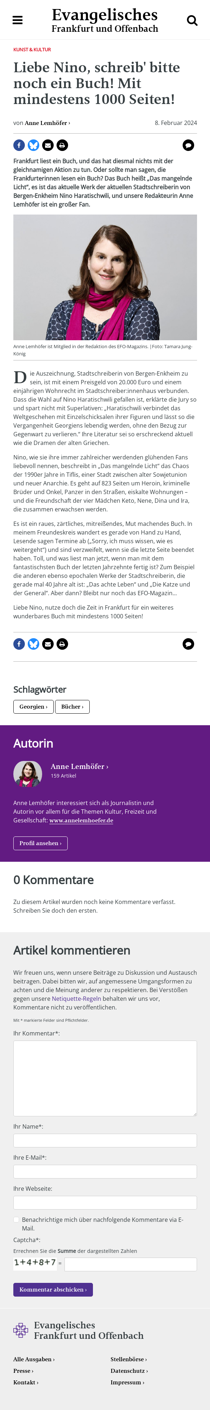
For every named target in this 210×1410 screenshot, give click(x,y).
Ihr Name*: (28, 1126)
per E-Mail (48, 145)
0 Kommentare (188, 145)
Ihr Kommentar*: (36, 1033)
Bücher (70, 706)
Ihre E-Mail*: (29, 1158)
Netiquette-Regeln (76, 999)
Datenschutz (128, 1370)
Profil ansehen (38, 843)
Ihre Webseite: (32, 1189)
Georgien (31, 706)
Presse (21, 1370)
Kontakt (24, 1382)
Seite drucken (62, 145)
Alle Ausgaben (32, 1359)
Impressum (126, 1382)
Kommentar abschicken (51, 1289)
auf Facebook (19, 145)
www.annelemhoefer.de (81, 820)
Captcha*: (26, 1240)
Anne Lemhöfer (46, 123)
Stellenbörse (127, 1359)
